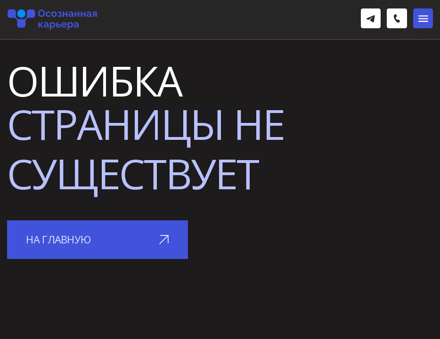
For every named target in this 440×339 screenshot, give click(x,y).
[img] (371, 18)
